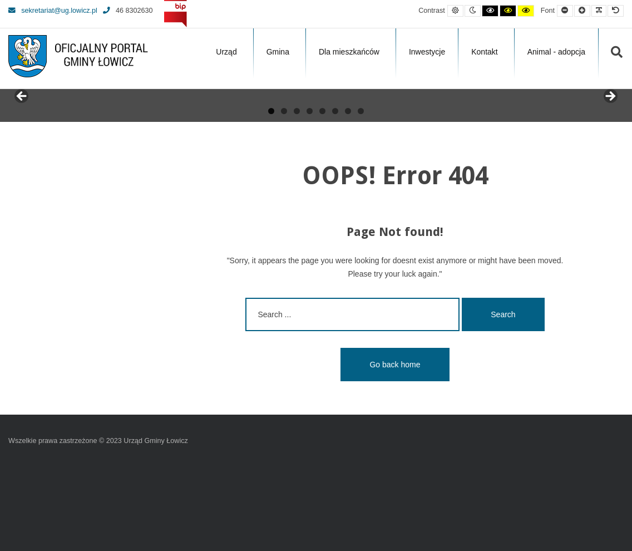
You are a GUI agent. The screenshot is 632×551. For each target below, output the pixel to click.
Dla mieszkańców (349, 51)
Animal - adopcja (556, 51)
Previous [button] (22, 138)
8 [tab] (361, 194)
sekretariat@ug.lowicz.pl (52, 10)
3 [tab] (297, 194)
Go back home (394, 448)
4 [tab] (310, 194)
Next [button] (609, 138)
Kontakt (484, 51)
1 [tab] (271, 194)
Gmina (277, 51)
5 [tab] (322, 194)
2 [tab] (284, 194)
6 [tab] (335, 194)
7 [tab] (348, 194)
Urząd (226, 51)
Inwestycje (427, 51)
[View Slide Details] (50, 141)
